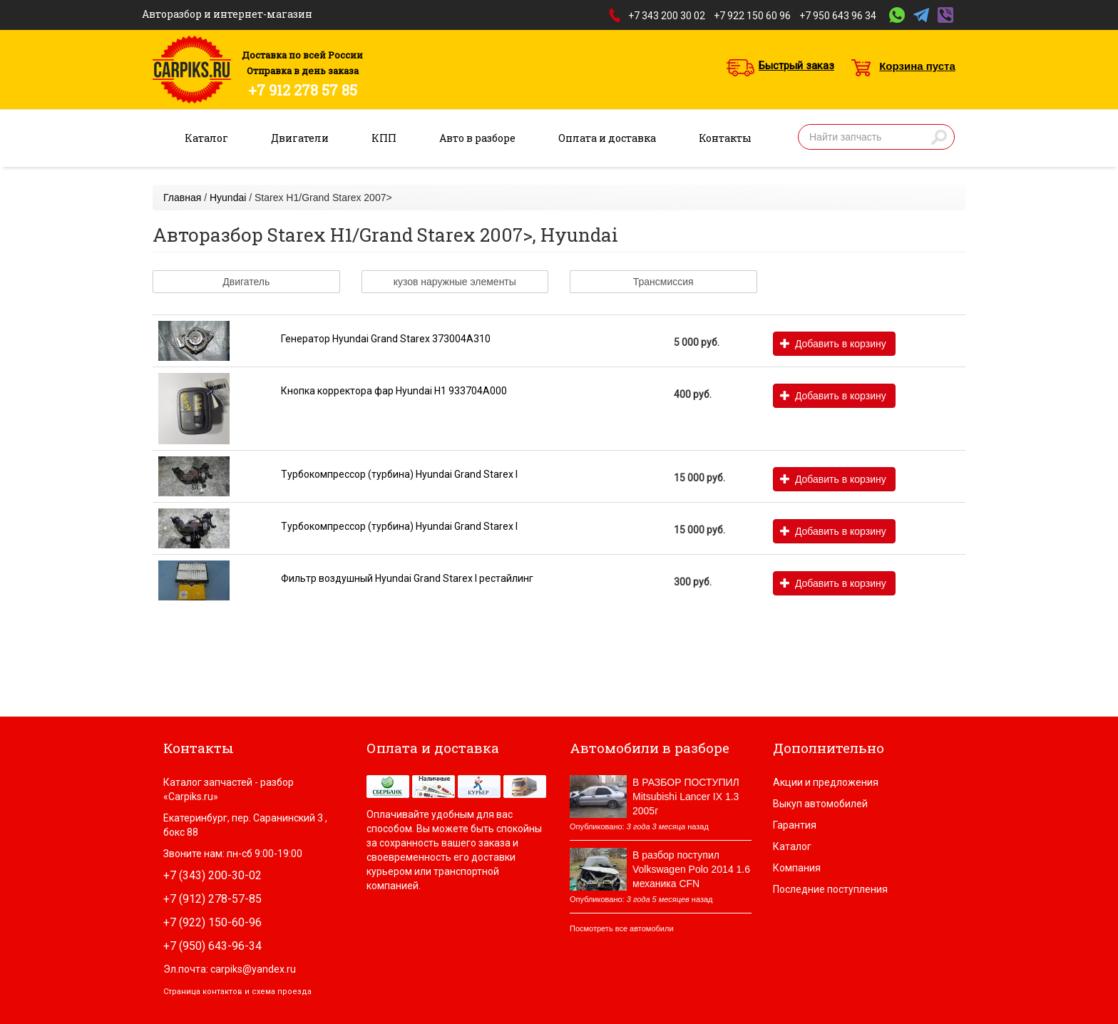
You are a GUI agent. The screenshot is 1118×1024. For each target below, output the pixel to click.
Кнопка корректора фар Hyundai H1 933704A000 (394, 390)
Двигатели (300, 138)
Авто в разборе (477, 138)
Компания (797, 868)
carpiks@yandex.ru (253, 969)
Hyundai (228, 197)
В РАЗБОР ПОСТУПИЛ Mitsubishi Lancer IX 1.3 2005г (685, 796)
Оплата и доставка (607, 138)
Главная (182, 197)
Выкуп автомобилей (820, 803)
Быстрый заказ (796, 65)
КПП (383, 138)
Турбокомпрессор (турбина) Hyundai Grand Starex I (399, 474)
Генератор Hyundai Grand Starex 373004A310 (386, 338)
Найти (939, 137)
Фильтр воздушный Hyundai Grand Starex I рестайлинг (407, 578)
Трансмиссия (663, 281)
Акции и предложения (825, 782)
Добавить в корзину (833, 343)
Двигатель (246, 281)
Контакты (725, 138)
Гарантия (794, 825)
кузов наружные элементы (455, 281)
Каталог (206, 138)
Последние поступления (830, 889)
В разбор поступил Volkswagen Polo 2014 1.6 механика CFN (691, 869)
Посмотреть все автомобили (622, 928)
